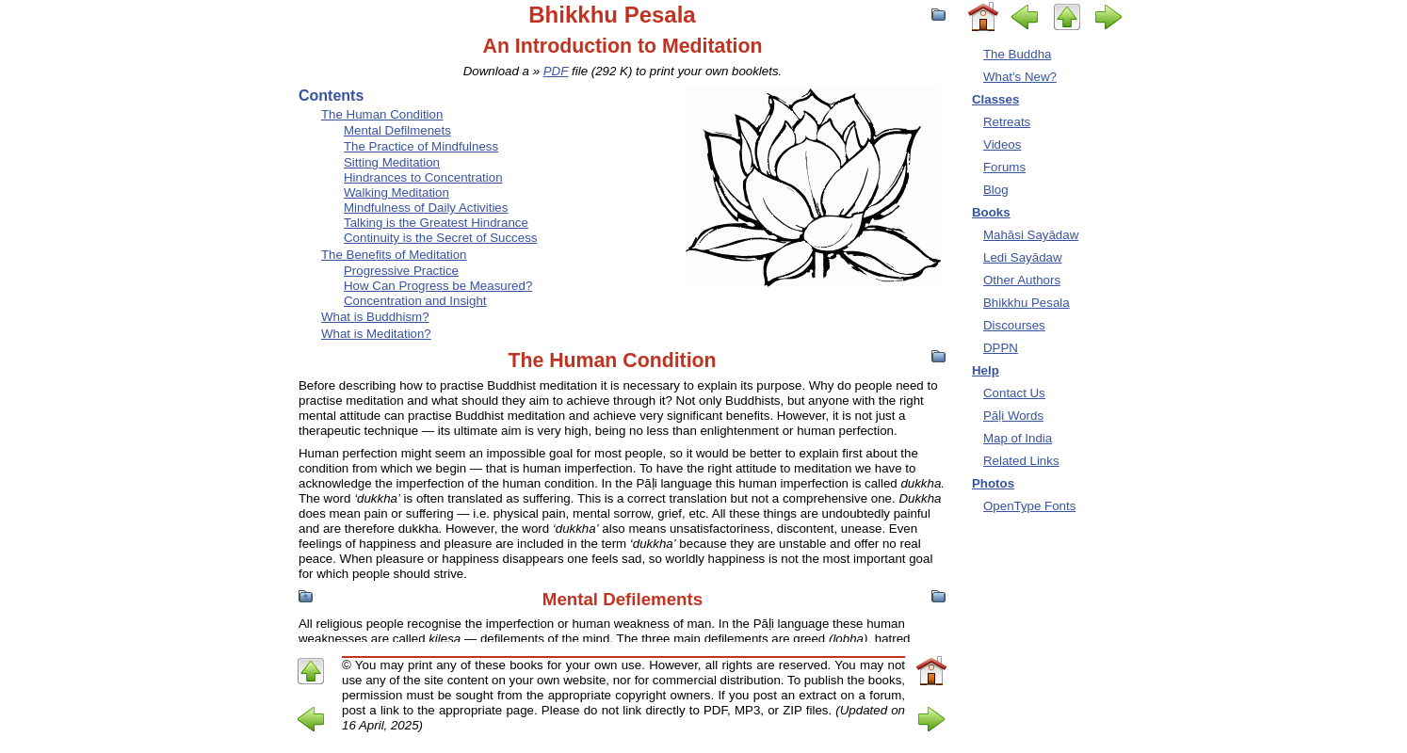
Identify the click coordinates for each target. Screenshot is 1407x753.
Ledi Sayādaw (1022, 257)
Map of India (1017, 438)
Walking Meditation (396, 192)
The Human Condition (382, 114)
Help (985, 370)
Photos (993, 483)
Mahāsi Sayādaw (1030, 235)
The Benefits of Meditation (393, 255)
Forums (1004, 167)
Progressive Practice (401, 271)
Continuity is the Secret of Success (440, 238)
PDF (556, 71)
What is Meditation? (376, 334)
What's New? (1020, 77)
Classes (995, 99)
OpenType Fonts (1029, 506)
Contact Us (1014, 393)
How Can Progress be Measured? (438, 286)
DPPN (1000, 348)
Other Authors (1021, 280)
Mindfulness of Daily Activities (426, 207)
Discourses (1014, 325)
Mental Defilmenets (397, 130)
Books (991, 212)
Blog (996, 190)
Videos (1002, 144)
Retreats (1006, 122)
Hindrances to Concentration (423, 177)
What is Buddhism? (375, 317)
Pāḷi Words (1013, 416)
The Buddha (1017, 54)
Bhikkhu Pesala (1026, 303)
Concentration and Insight (415, 301)
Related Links (1021, 461)
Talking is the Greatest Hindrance (436, 223)
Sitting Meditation (392, 162)
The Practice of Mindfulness (421, 146)
